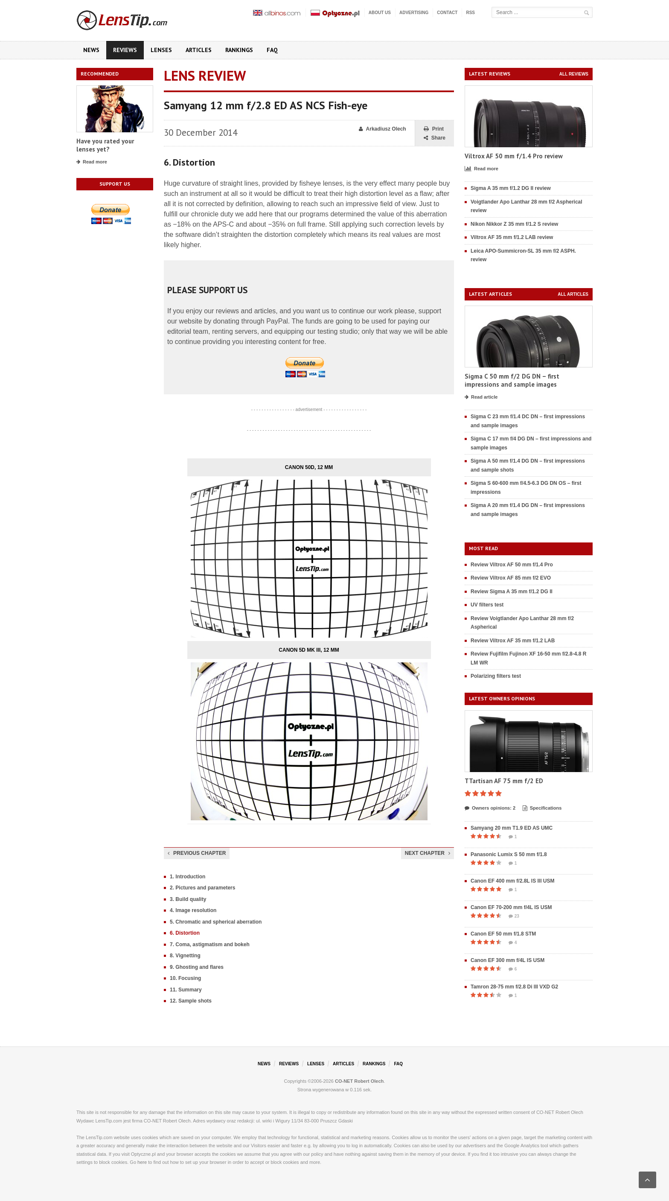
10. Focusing (185, 978)
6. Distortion (185, 933)
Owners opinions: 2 (490, 808)
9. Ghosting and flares (197, 967)
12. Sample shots (191, 1001)
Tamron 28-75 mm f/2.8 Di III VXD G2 (514, 987)
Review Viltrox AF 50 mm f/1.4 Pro (512, 565)
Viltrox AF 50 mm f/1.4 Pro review (514, 156)
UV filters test (487, 605)
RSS (470, 12)
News (91, 50)
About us (380, 12)
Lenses (161, 50)
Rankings (239, 50)
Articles (199, 50)
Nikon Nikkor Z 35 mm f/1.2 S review (514, 224)
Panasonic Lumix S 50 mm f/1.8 (509, 854)
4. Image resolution (193, 910)
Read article (481, 397)
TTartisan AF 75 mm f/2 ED (504, 781)
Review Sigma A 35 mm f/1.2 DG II (512, 592)
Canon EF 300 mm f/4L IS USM (507, 960)
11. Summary (186, 990)
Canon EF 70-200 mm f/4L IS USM (511, 907)
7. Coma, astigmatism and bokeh (210, 944)
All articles (573, 294)
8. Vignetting (185, 956)
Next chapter (427, 853)
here (142, 1162)
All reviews (573, 74)
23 (514, 916)
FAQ (272, 50)
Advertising (413, 12)
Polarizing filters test (496, 676)
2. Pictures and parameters (202, 888)
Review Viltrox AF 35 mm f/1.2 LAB (513, 641)
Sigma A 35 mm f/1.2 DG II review (511, 188)
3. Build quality (188, 899)
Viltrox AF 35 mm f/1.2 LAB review (512, 237)
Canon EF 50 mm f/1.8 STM (503, 934)
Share (434, 138)
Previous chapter (197, 853)
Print (434, 129)
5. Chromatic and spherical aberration (216, 922)
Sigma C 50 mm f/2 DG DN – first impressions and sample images (512, 380)
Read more (91, 162)
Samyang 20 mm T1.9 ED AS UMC (512, 828)
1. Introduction (187, 877)
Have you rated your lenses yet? (105, 145)
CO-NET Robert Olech (359, 1081)
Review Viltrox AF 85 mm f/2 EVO (511, 578)
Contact (447, 12)
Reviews (125, 50)
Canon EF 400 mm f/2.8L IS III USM (513, 881)
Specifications (542, 808)
